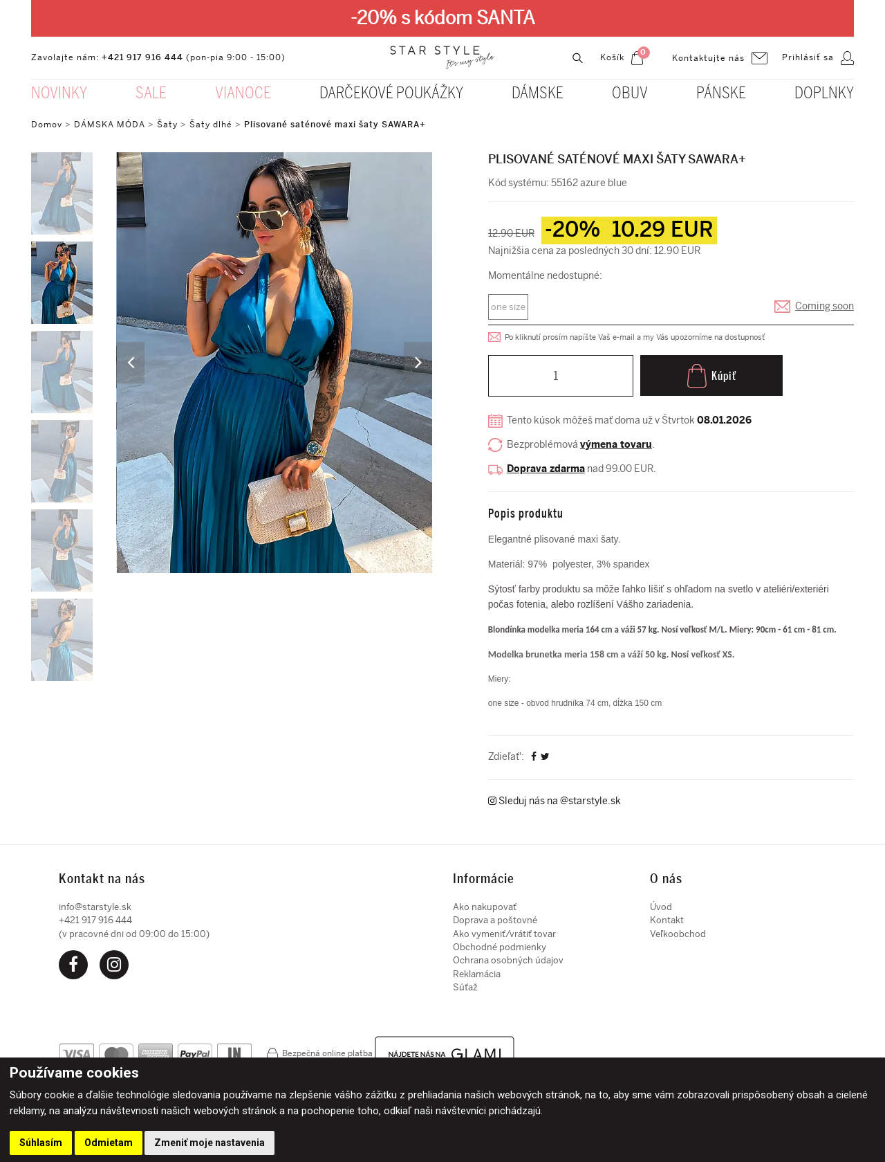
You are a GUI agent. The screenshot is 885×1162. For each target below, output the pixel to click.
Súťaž (465, 984)
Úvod (661, 903)
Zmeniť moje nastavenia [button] (209, 1142)
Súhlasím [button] (40, 1142)
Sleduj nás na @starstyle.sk (554, 798)
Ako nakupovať (484, 903)
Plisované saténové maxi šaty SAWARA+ (335, 124)
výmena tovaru (616, 445)
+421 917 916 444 (142, 57)
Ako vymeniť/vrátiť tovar (504, 930)
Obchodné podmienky (499, 943)
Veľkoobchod (678, 930)
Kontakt (667, 916)
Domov (46, 124)
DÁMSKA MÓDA (109, 124)
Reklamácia (477, 970)
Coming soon (824, 307)
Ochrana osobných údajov (508, 957)
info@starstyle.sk (95, 903)
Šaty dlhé (210, 124)
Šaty (167, 124)
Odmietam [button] (108, 1142)
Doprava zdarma (546, 469)
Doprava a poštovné (495, 916)
